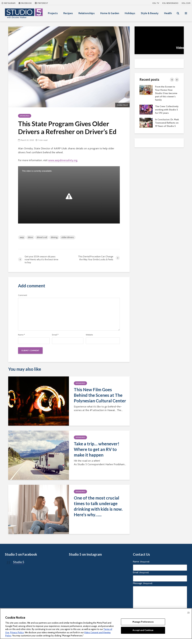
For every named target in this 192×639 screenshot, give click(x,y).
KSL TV (155, 3)
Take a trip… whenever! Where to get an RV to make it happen (96, 449)
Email (55, 335)
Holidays (130, 13)
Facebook (25, 3)
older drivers (67, 237)
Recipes (68, 13)
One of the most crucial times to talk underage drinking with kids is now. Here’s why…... (98, 506)
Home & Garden (109, 13)
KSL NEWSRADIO (170, 3)
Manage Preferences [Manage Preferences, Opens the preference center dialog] (142, 621)
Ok (188, 612)
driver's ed (42, 237)
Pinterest (41, 3)
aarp (22, 237)
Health (168, 13)
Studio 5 (18, 562)
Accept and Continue (143, 630)
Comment (22, 295)
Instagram (8, 3)
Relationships (86, 13)
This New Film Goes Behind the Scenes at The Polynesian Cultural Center (100, 395)
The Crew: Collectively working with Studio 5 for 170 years (167, 109)
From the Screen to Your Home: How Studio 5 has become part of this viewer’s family (166, 93)
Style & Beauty (150, 13)
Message (142, 583)
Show (39, 13)
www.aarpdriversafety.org (62, 160)
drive (30, 237)
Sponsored (24, 116)
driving (54, 237)
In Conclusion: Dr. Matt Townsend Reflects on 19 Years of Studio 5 (167, 123)
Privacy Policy (17, 632)
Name (21, 335)
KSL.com (186, 3)
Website (89, 335)
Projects (53, 13)
